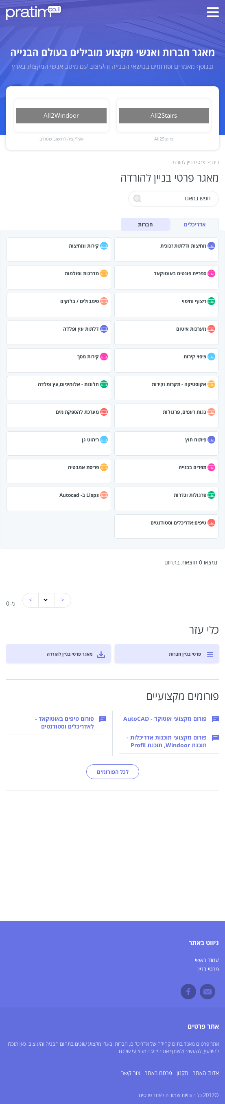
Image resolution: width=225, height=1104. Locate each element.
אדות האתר (206, 1073)
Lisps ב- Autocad (79, 495)
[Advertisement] (112, 864)
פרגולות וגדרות (190, 495)
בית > (213, 163)
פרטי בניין (208, 969)
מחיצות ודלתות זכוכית (183, 245)
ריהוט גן (90, 439)
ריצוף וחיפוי (194, 301)
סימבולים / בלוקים (79, 301)
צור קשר (130, 1073)
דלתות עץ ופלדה (81, 328)
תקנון (182, 1073)
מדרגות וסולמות (82, 273)
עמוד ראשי (207, 960)
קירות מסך (88, 356)
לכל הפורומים (113, 771)
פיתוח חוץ (195, 439)
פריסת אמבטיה (83, 467)
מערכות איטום (191, 328)
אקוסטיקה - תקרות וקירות (179, 384)
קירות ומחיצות (84, 245)
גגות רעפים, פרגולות (184, 411)
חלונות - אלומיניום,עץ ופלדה (68, 384)
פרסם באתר (158, 1073)
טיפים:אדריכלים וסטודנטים (178, 522)
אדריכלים (194, 224)
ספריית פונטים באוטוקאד (180, 273)
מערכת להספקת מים (77, 411)
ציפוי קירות (194, 356)
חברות (145, 224)
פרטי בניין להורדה (188, 163)
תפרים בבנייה (192, 467)
